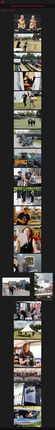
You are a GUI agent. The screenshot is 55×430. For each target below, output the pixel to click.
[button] (53, 1)
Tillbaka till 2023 (4, 10)
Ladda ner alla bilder (12, 10)
